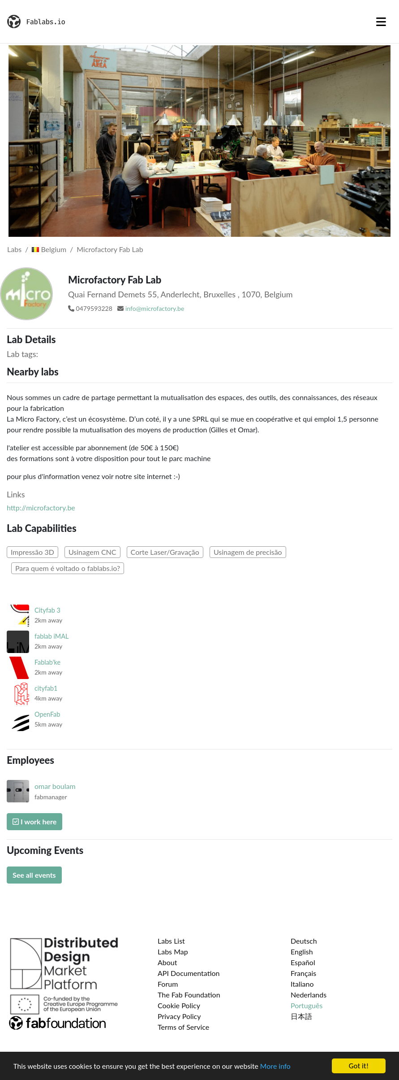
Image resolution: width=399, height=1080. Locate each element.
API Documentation (189, 973)
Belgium (49, 249)
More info (275, 1066)
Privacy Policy (179, 1016)
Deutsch (304, 940)
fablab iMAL (51, 636)
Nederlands (308, 994)
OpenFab (47, 714)
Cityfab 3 (47, 610)
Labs (14, 249)
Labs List (171, 940)
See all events (34, 875)
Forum (168, 984)
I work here (34, 821)
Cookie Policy (179, 1005)
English (302, 951)
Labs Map (173, 951)
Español (303, 962)
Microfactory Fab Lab (110, 249)
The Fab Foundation (189, 994)
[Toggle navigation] (381, 21)
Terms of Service (183, 1027)
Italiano (302, 984)
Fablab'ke (47, 662)
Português (306, 1005)
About (167, 962)
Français (303, 973)
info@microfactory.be (154, 308)
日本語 (301, 1016)
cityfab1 (45, 688)
